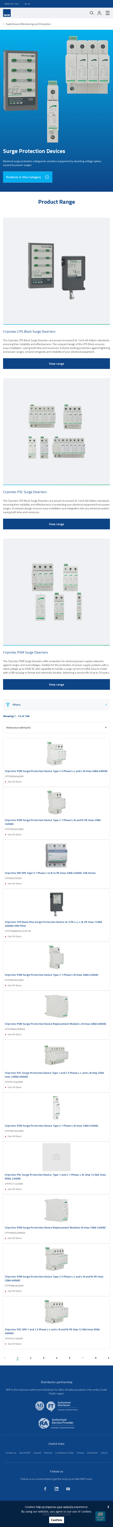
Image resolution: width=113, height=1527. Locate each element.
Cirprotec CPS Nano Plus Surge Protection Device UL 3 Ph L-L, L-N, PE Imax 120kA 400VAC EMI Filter (53, 924)
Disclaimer (92, 1453)
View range (56, 363)
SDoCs (104, 1453)
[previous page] (4, 1358)
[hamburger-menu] (106, 13)
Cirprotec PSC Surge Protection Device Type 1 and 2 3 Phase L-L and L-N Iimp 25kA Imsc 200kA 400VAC (54, 1075)
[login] (99, 13)
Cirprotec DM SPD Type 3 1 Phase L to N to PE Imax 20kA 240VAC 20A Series (50, 873)
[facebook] (45, 1489)
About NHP (24, 1453)
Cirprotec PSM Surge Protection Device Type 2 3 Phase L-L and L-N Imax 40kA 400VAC (56, 771)
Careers (37, 1453)
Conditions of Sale (64, 1453)
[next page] (108, 1358)
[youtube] (68, 1489)
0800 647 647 (12, 4)
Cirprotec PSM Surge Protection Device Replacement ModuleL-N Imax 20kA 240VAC (55, 1227)
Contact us (11, 1453)
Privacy (80, 1453)
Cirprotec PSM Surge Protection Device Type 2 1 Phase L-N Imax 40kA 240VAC (51, 975)
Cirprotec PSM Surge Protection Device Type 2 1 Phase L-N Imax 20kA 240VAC (51, 1126)
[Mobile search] (92, 13)
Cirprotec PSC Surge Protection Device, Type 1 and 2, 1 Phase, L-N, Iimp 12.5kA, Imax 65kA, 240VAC (55, 1176)
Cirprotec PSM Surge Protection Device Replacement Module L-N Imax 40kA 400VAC (55, 1024)
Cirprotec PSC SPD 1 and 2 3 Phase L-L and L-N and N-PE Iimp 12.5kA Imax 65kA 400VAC (52, 1331)
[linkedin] (57, 1489)
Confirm (56, 1520)
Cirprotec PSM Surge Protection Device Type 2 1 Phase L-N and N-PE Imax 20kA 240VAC (53, 822)
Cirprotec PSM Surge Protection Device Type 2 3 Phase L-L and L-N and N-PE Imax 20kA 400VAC (54, 1278)
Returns (48, 1453)
